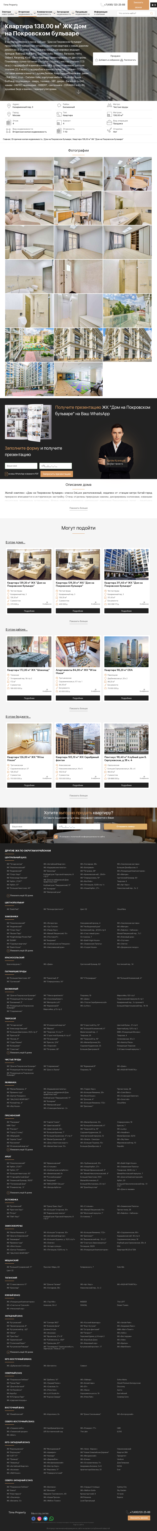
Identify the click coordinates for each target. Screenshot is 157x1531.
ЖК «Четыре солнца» (52, 1246)
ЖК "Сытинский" (13, 982)
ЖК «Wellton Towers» (52, 1501)
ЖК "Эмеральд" (13, 1463)
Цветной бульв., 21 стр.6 (127, 1025)
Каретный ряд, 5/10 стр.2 (127, 1029)
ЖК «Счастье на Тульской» (18, 1305)
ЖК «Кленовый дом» (125, 937)
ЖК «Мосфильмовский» (54, 1463)
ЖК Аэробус (12, 1393)
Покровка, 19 (85, 995)
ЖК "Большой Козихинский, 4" (129, 978)
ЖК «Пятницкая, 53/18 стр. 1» (92, 885)
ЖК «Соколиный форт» (53, 999)
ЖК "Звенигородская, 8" (17, 1326)
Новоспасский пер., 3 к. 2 (127, 888)
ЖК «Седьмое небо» (15, 1428)
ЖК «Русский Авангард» (90, 1323)
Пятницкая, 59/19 (87, 1246)
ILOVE (119, 1432)
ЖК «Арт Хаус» (123, 885)
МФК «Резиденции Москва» (128, 1032)
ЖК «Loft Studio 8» (51, 1393)
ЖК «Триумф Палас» (52, 1383)
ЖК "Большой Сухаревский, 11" (19, 1267)
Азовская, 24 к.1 (50, 1305)
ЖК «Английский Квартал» (54, 864)
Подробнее (29, 611)
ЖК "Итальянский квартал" (55, 1025)
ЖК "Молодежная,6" (52, 1449)
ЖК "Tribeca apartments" (53, 995)
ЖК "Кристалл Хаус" (15, 1210)
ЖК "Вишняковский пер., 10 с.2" (93, 1239)
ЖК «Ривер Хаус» (51, 930)
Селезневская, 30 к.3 (125, 1039)
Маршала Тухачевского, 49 (55, 1494)
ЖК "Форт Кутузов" (88, 1326)
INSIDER (83, 1302)
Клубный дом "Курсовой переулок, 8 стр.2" (59, 875)
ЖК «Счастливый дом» (90, 933)
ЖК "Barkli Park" (13, 909)
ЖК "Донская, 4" (87, 1099)
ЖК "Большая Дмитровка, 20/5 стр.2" (22, 1032)
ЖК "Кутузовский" (14, 1323)
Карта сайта (78, 1525)
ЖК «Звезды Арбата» (52, 1187)
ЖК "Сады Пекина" (14, 1042)
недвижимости (82, 13)
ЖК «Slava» (85, 1390)
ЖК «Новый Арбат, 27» (89, 888)
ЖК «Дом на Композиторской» (130, 1177)
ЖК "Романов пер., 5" (15, 1187)
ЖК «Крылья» (122, 1343)
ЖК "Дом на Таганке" (52, 1284)
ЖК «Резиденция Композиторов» (131, 871)
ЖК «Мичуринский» (88, 1456)
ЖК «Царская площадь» (17, 1400)
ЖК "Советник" (13, 1049)
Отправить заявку (126, 826)
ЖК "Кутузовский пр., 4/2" (17, 1329)
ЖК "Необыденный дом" (90, 927)
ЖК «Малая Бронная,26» (90, 1042)
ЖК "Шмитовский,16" (52, 1126)
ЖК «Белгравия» (87, 867)
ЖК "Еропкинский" (14, 1206)
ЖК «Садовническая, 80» (127, 1232)
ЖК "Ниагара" (49, 1456)
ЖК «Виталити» (50, 1366)
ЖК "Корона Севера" (52, 1397)
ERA (118, 1246)
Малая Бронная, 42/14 (126, 1136)
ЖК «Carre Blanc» (124, 1092)
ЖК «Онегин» (49, 1243)
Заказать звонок (138, 5)
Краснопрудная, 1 (14, 964)
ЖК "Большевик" (13, 1046)
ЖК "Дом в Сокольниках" (90, 1414)
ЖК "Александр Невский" (17, 878)
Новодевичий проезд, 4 (90, 923)
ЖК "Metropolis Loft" (52, 1002)
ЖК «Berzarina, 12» (14, 1501)
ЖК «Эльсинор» (13, 1497)
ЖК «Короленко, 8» (52, 1414)
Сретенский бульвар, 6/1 (127, 878)
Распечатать (128, 60)
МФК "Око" (11, 1126)
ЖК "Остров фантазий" (90, 1329)
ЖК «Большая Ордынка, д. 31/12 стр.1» (59, 1239)
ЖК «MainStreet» (124, 1347)
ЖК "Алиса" (11, 1490)
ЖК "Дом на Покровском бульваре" (21, 995)
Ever (118, 1470)
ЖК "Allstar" (11, 1333)
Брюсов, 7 (121, 1126)
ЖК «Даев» (48, 964)
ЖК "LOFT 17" (12, 1456)
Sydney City (122, 1487)
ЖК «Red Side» (86, 881)
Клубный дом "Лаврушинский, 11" (57, 885)
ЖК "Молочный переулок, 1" (91, 1213)
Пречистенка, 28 (124, 1089)
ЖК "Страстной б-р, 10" (90, 1025)
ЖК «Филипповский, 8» (53, 1174)
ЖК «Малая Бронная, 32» (90, 1122)
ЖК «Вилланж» (50, 1487)
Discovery (121, 1387)
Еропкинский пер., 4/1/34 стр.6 (93, 930)
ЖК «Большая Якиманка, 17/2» (92, 1103)
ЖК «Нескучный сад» (15, 1309)
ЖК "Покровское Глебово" (18, 1380)
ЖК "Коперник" (50, 889)
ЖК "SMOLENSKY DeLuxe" (54, 1184)
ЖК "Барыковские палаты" (54, 1213)
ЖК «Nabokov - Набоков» (127, 930)
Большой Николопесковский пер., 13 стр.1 (132, 1185)
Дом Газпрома (123, 1463)
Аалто (119, 1390)
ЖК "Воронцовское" (15, 1449)
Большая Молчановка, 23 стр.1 (93, 1184)
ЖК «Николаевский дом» (54, 947)
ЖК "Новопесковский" (16, 867)
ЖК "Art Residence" (14, 1390)
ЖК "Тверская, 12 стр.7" (53, 1032)
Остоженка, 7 (86, 937)
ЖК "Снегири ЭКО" (51, 1323)
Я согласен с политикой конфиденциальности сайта (82, 836)
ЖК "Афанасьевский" (52, 1163)
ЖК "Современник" (14, 1011)
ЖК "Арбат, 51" (13, 885)
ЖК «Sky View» (123, 1139)
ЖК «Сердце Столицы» (90, 1487)
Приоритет (121, 1456)
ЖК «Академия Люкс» (126, 1326)
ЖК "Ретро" (11, 1213)
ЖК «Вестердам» (124, 1336)
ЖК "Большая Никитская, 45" (19, 888)
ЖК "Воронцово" (14, 1452)
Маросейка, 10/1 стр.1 (126, 995)
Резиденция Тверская (126, 1046)
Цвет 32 (83, 909)
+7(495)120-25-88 (140, 1512)
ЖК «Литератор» (51, 923)
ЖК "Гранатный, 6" (51, 978)
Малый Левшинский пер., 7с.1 (129, 933)
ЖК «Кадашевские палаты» (55, 867)
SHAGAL (83, 1305)
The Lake (84, 1432)
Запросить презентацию (57, 474)
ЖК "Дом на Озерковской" (18, 1236)
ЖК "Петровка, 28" (88, 871)
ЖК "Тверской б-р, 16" (89, 1039)
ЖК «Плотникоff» (51, 937)
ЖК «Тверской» (50, 1046)
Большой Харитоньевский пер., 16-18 (132, 1006)
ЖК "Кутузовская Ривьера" (18, 1347)
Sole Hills (120, 1267)
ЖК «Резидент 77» (88, 1428)
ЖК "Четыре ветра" (15, 864)
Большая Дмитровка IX (89, 1049)
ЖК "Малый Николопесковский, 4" (94, 1174)
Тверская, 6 (122, 881)
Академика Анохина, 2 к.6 (91, 1466)
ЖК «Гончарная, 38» (88, 864)
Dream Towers (122, 1305)
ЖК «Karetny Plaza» (125, 1042)
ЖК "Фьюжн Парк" (14, 933)
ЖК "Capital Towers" (52, 1122)
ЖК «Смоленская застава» (128, 864)
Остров (120, 1494)
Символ (83, 1366)
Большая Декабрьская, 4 (127, 867)
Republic (120, 1146)
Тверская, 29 (85, 1035)
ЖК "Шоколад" (50, 871)
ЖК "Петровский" (51, 1039)
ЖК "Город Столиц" (15, 1132)
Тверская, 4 (122, 1035)
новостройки (10, 13)
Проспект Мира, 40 (52, 1267)
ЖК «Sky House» (13, 1106)
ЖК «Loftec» (85, 1006)
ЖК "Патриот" (86, 1333)
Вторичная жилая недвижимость (30, 131)
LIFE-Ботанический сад (53, 1432)
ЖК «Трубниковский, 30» (90, 1163)
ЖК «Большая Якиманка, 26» (92, 1092)
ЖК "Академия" (50, 940)
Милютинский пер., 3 (89, 1032)
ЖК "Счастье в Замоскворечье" (93, 1243)
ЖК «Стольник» (50, 1167)
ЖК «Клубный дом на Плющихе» (57, 944)
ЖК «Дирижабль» (51, 1459)
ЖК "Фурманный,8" (51, 1006)
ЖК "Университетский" (53, 1473)
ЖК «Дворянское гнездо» (128, 947)
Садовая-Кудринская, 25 (90, 1046)
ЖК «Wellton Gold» (88, 1490)
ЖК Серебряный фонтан (53, 1428)
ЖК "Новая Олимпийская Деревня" (94, 1452)
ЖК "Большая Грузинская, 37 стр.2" (58, 1136)
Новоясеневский (124, 1449)
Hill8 (119, 1428)
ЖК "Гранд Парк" (13, 1383)
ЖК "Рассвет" (12, 1129)
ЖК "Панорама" (13, 1122)
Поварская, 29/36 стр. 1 (127, 1170)
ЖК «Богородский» (125, 1414)
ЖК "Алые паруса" (14, 1494)
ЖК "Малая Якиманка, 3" (17, 1089)
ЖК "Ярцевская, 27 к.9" (53, 1336)
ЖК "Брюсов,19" (13, 1035)
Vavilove (120, 1459)
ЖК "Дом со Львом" (52, 1070)
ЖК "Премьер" (12, 1459)
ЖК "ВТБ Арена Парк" (15, 1397)
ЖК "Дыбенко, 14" (51, 1380)
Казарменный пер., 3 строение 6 (130, 1002)
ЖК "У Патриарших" (88, 978)
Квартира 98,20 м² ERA (126, 1250)
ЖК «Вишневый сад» (89, 1343)
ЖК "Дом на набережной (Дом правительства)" (56, 881)
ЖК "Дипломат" (86, 1106)
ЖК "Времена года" (15, 1092)
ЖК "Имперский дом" (52, 892)
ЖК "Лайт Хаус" (13, 1217)
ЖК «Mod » (11, 1435)
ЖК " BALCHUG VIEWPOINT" (18, 1099)
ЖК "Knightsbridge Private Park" (19, 937)
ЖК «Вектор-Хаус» (51, 1466)
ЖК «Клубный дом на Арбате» (56, 1170)
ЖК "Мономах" (50, 1490)
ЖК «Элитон (122, 944)
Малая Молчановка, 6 (89, 1180)
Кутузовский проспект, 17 (91, 1347)
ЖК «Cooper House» (88, 947)
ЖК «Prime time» (50, 1390)
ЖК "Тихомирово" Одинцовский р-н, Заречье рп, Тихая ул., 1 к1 (59, 1348)
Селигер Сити (123, 1397)
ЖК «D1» (83, 1387)
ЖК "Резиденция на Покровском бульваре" (20, 1007)
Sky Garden (121, 1490)
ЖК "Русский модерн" (53, 1177)
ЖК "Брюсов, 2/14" (51, 1042)
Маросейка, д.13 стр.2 (53, 1009)
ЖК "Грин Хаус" (13, 1336)
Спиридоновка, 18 (124, 1122)
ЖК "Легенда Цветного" (54, 909)
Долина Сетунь (50, 1329)
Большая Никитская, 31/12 (90, 1177)
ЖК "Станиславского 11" (17, 1284)
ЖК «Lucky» (122, 1129)
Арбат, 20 (121, 1180)
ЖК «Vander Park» (124, 1323)
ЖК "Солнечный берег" (16, 1343)
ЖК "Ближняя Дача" (52, 1326)
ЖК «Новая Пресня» (52, 1497)
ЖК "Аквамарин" (13, 1239)
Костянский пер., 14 (125, 964)
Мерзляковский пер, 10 (126, 1143)
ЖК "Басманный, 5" (14, 1002)
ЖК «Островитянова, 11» (90, 1463)
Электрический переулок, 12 (92, 1136)
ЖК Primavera (85, 1497)
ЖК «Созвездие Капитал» (128, 1096)
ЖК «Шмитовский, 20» (53, 1129)
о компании (100, 13)
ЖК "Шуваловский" (14, 1340)
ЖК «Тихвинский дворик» (17, 1432)
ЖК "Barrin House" (14, 947)
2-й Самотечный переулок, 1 (128, 1049)
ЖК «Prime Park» (86, 1397)
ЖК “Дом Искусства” (89, 1187)
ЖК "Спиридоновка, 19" (90, 878)
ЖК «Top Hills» (50, 1302)
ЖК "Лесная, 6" (13, 1039)
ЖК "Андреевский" (14, 871)
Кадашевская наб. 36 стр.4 (128, 1236)
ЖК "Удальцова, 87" (52, 1343)
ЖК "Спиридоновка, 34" (53, 982)
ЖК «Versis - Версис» (89, 1449)
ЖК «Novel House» (88, 1096)
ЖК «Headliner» (123, 1132)
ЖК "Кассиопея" (13, 1143)
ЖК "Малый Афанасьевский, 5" (93, 1170)
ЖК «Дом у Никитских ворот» (56, 1143)
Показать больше (79, 508)
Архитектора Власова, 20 (91, 1470)
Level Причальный (87, 1501)
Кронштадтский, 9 (88, 1494)
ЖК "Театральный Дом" (16, 1184)
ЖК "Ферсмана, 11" (51, 1470)
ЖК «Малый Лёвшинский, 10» (55, 933)
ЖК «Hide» (121, 1340)
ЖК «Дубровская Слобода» (18, 1366)
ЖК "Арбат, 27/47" (14, 881)
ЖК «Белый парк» (87, 1383)
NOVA (119, 1466)
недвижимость (28, 13)
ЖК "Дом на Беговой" (16, 1387)
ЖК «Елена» (85, 1459)
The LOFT (121, 1302)
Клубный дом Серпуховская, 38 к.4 (131, 1243)
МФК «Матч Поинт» (125, 1329)
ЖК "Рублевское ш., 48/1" (54, 1340)
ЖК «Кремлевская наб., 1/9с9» (92, 874)
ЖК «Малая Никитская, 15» (55, 1146)
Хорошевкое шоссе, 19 (89, 1393)
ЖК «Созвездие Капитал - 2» (56, 1108)
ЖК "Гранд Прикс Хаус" (53, 1206)
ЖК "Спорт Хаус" (14, 874)
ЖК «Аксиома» (50, 1333)
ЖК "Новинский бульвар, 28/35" (20, 1180)
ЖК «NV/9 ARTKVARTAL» (127, 1070)
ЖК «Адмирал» (50, 1452)
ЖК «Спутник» (123, 940)
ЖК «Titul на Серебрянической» (93, 1002)
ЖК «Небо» (122, 1333)
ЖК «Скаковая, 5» (51, 1387)
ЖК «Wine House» (14, 1246)
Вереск (120, 1497)
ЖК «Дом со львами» (126, 1189)
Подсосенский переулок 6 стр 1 (130, 999)
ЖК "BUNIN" (11, 940)
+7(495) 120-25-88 (114, 4)
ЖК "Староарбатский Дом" (18, 1177)
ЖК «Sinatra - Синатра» (90, 1139)
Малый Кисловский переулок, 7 (130, 1174)
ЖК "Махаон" (49, 1029)
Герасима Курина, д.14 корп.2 (92, 1336)
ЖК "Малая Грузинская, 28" (55, 1139)
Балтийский (122, 1393)
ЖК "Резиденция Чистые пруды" (20, 999)
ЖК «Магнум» (123, 874)
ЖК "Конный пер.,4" (15, 1103)
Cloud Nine (121, 909)
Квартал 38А (122, 1452)
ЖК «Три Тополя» (51, 927)
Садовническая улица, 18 (127, 1239)
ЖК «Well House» (14, 1473)
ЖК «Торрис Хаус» (88, 1089)
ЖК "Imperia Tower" (14, 1139)
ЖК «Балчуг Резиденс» (16, 1096)
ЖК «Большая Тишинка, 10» (91, 1143)
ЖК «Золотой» (123, 1099)
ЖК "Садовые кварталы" (17, 944)
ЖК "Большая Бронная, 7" (54, 1132)
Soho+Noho (122, 1380)
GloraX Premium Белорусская (129, 1383)
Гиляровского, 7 (87, 1267)
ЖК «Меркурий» (13, 1136)
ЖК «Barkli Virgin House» (90, 940)
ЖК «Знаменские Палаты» (91, 944)
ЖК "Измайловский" (15, 1414)
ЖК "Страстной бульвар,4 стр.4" (57, 1035)
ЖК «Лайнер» (86, 1380)
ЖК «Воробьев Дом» (89, 1340)
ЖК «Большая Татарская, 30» (56, 1210)
